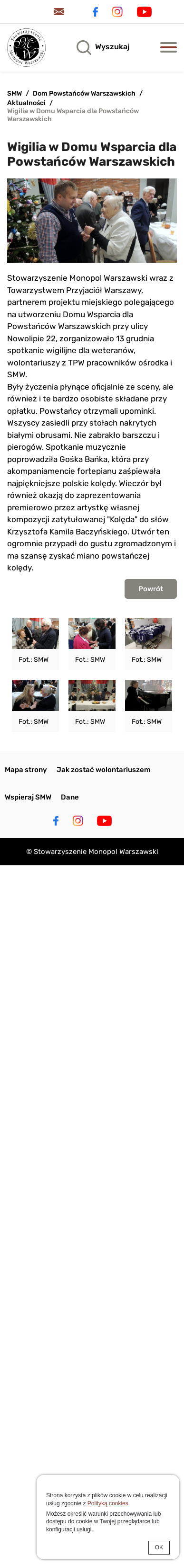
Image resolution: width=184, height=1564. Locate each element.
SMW (14, 93)
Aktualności (26, 103)
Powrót (150, 589)
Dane (70, 797)
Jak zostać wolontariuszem (104, 769)
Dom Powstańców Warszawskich (84, 93)
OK (159, 1547)
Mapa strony (26, 769)
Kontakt (60, 11)
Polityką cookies (107, 1503)
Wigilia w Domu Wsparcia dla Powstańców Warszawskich (73, 115)
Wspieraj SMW (28, 797)
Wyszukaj (112, 46)
